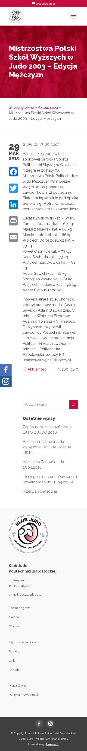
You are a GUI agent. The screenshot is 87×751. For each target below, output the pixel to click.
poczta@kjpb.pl (30, 594)
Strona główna (21, 107)
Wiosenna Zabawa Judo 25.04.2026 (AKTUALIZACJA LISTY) (47, 447)
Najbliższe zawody (22, 642)
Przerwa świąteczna (40, 491)
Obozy (14, 626)
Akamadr (52, 744)
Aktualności (48, 107)
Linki (12, 660)
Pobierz (14, 651)
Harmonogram (19, 608)
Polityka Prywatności (23, 694)
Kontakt (14, 670)
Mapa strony (17, 685)
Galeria (14, 617)
